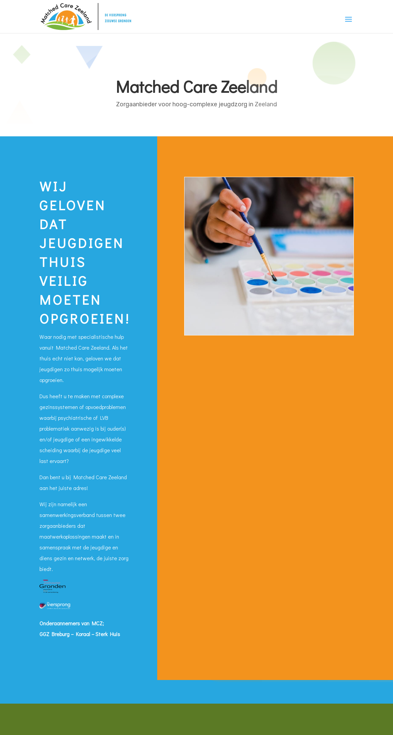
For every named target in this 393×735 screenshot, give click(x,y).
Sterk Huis (107, 633)
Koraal (83, 633)
